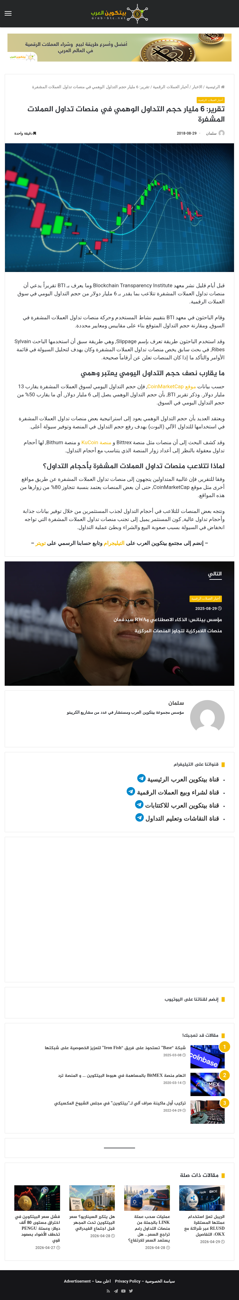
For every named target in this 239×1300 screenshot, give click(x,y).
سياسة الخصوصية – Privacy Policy (145, 1278)
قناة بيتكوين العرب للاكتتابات (181, 802)
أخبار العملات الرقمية (170, 87)
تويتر (40, 544)
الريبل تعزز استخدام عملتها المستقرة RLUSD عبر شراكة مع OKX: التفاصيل (204, 1223)
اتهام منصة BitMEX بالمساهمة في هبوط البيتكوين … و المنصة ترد (122, 1072)
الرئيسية (215, 87)
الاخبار (197, 87)
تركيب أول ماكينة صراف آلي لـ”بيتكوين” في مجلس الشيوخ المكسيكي (120, 1100)
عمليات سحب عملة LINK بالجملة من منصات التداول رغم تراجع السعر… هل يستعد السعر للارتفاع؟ (149, 1226)
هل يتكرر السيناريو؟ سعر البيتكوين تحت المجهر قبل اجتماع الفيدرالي (92, 1220)
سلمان (208, 133)
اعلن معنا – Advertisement (87, 1278)
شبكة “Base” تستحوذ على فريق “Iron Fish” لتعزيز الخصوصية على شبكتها (115, 1045)
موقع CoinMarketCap (171, 387)
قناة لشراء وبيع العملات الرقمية (178, 789)
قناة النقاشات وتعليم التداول (182, 815)
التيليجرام (114, 544)
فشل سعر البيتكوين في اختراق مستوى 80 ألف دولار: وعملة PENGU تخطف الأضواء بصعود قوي (37, 1226)
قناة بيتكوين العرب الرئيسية (183, 776)
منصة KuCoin (96, 443)
